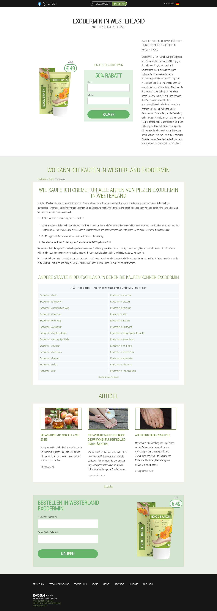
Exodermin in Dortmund (121, 326)
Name (89, 82)
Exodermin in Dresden (120, 301)
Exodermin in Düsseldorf (51, 301)
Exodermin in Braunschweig (123, 370)
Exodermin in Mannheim (121, 358)
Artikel (106, 584)
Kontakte (133, 584)
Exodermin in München (120, 295)
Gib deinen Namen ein (48, 517)
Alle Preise (148, 584)
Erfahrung (38, 584)
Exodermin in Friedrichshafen (53, 333)
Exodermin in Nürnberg (121, 345)
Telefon (90, 95)
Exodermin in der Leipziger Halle (54, 339)
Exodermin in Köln (118, 314)
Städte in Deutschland (108, 377)
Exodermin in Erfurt (49, 364)
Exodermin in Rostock (50, 358)
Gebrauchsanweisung (59, 584)
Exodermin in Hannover (50, 314)
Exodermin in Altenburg (121, 364)
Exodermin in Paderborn (51, 352)
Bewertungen (80, 584)
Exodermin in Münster (50, 345)
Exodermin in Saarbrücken (122, 352)
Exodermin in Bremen (120, 320)
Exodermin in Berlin (48, 295)
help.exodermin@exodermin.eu (45, 598)
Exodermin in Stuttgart (120, 307)
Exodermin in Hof (48, 370)
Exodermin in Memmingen (122, 339)
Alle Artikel (108, 486)
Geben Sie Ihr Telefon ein (49, 532)
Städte (95, 584)
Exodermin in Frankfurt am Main (54, 307)
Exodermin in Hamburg (50, 320)
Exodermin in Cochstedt (51, 326)
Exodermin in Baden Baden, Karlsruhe (127, 333)
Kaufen (108, 114)
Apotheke (119, 584)
